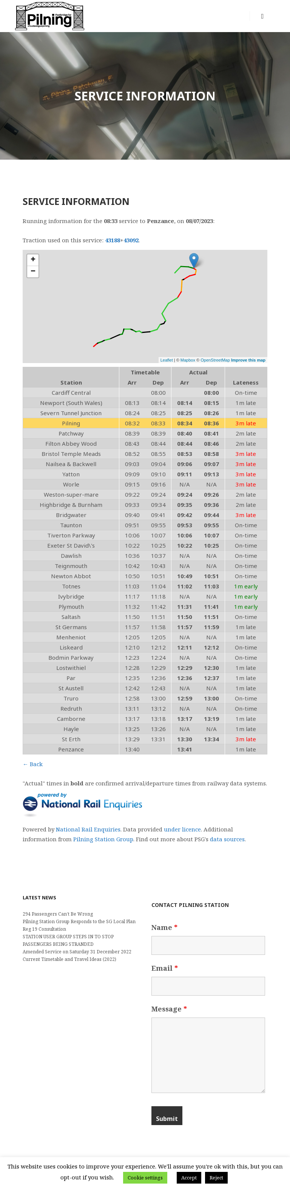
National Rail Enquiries (88, 829)
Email (164, 968)
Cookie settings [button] (145, 1177)
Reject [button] (216, 1177)
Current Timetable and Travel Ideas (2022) (69, 959)
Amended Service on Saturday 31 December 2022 (77, 951)
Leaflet (166, 360)
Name (164, 927)
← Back (33, 764)
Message (169, 1008)
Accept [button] (189, 1177)
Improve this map (248, 360)
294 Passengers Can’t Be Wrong (58, 914)
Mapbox (187, 360)
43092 (131, 240)
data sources (227, 839)
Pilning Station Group (103, 839)
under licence (182, 829)
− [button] (33, 271)
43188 (112, 240)
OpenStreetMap (215, 360)
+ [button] (33, 260)
